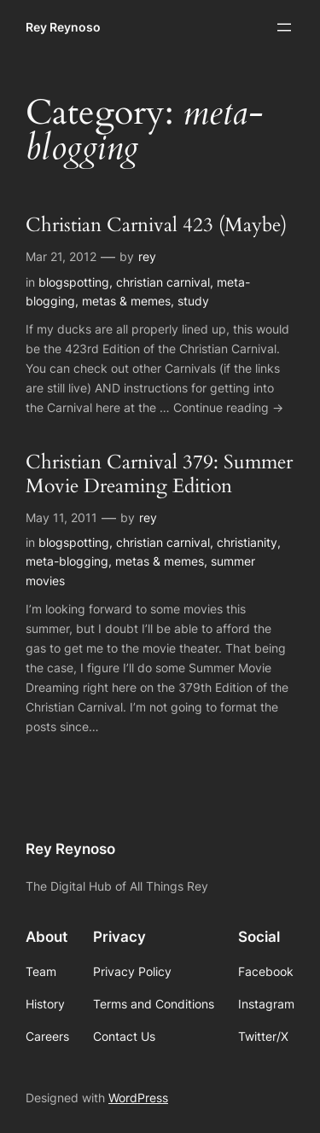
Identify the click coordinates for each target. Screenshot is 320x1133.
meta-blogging (67, 561)
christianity (247, 542)
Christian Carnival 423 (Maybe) (156, 225)
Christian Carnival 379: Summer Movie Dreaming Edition (159, 474)
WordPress (138, 1097)
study (193, 300)
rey (147, 256)
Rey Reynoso (63, 27)
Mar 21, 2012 (61, 256)
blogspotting (73, 282)
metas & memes (126, 300)
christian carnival (163, 282)
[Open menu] (284, 27)
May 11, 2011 (61, 517)
